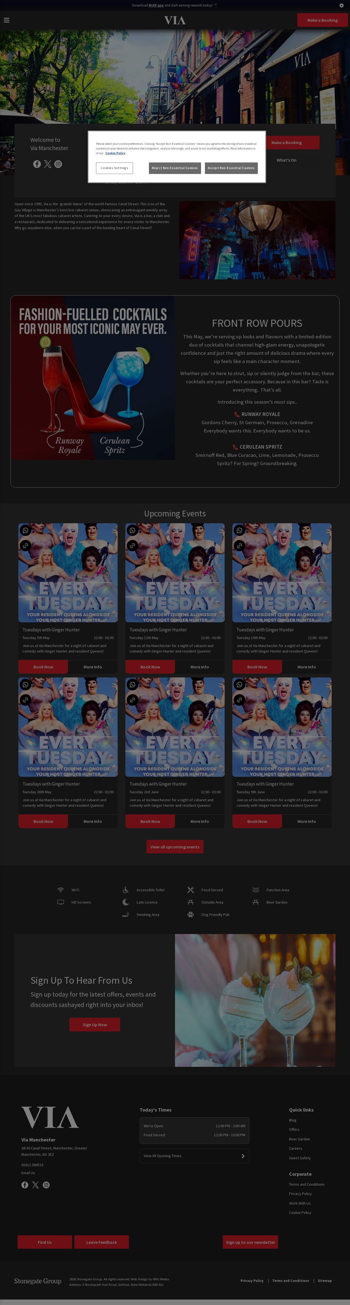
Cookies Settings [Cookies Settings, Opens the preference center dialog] (114, 168)
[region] (177, 157)
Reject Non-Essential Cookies (175, 168)
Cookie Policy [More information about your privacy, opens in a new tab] (115, 153)
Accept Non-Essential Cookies (231, 168)
